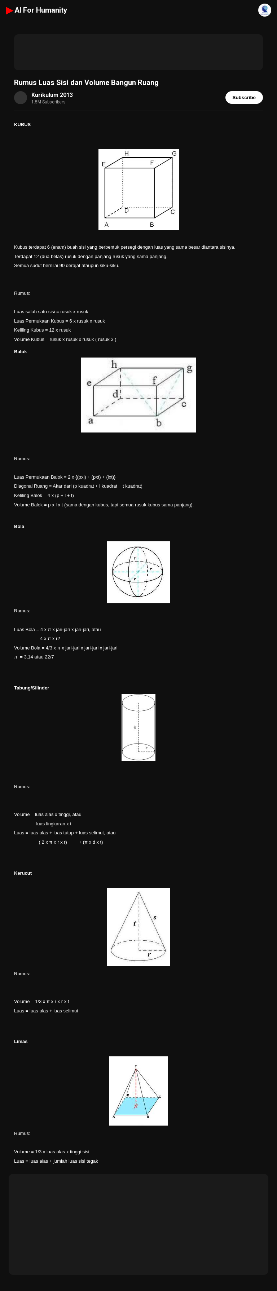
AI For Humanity (36, 10)
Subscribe (244, 97)
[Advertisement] (138, 52)
